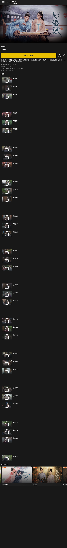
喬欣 (7, 70)
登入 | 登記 (28, 55)
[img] (12, 2)
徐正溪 (11, 70)
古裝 (18, 68)
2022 (9, 66)
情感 (22, 68)
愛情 (15, 68)
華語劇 (7, 68)
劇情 (11, 68)
